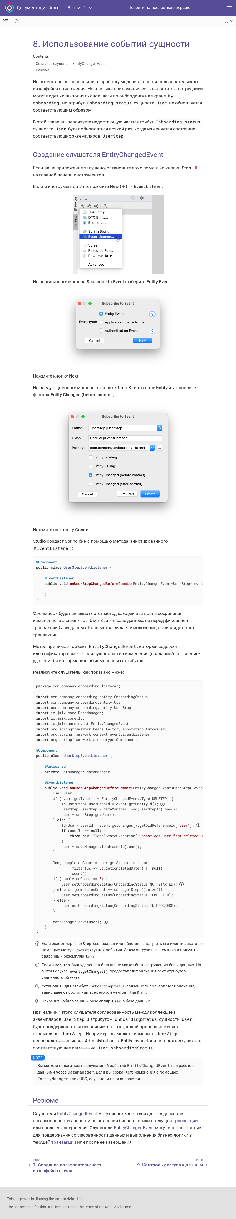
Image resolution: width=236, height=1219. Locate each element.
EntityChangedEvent (77, 1113)
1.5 (225, 21)
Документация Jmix (31, 8)
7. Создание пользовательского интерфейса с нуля (67, 1167)
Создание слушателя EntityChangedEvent (71, 63)
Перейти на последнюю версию (159, 7)
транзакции (185, 1120)
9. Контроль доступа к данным (170, 1165)
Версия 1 (79, 8)
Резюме (42, 70)
